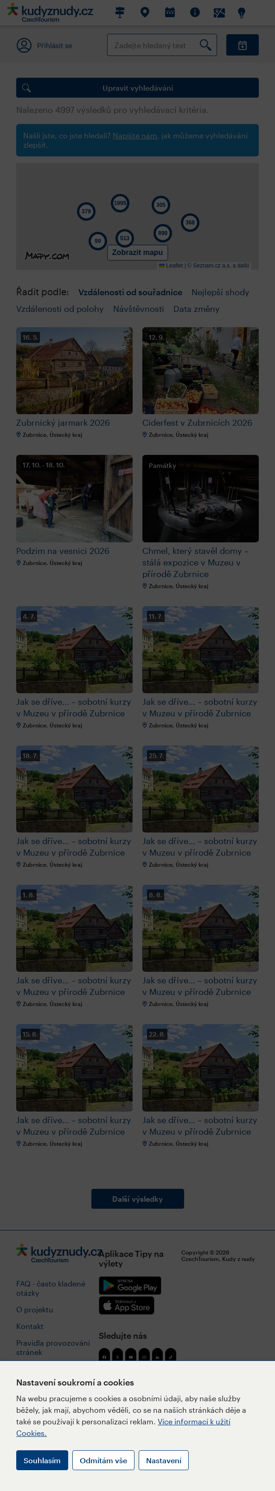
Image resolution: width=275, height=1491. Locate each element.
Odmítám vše (103, 1460)
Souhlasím (42, 1460)
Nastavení (163, 1460)
